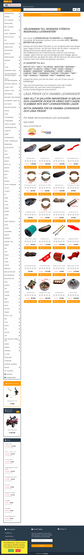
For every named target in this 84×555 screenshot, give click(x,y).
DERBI (12, 198)
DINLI (12, 201)
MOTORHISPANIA (12, 275)
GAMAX (12, 208)
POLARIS (12, 295)
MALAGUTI (12, 268)
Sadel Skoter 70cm (45, 158)
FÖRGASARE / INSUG (12, 70)
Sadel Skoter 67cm (45, 239)
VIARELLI (12, 344)
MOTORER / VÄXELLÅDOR (12, 97)
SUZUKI (12, 325)
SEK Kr (6, 1)
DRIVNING (12, 60)
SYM (12, 329)
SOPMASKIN (8, 361)
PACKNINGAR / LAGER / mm (12, 101)
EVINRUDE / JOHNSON (11, 364)
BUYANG (12, 181)
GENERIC (12, 211)
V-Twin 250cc (8, 444)
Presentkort (8, 374)
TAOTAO (12, 332)
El (12, 64)
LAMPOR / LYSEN (12, 90)
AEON (12, 154)
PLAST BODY (12, 104)
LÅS (6, 40)
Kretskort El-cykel (30, 292)
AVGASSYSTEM (12, 47)
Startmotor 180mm (10, 493)
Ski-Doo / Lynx (8, 315)
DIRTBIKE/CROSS (12, 137)
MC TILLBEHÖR (9, 371)
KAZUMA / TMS (12, 242)
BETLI (12, 178)
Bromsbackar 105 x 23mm (30, 185)
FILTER (12, 67)
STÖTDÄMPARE (12, 117)
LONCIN (12, 265)
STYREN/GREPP (12, 121)
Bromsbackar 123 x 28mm (45, 185)
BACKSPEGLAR (9, 50)
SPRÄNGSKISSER (12, 13)
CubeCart (45, 553)
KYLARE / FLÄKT (12, 87)
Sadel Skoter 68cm (30, 158)
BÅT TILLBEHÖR (9, 27)
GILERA (6, 215)
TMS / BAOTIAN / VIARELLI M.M (12, 340)
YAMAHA (12, 347)
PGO (12, 289)
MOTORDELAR (12, 94)
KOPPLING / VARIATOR (12, 84)
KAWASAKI (12, 238)
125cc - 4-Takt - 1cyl (10, 452)
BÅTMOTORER (9, 23)
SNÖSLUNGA (8, 357)
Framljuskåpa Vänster (31, 212)
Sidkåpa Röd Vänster (73, 239)
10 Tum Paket (8, 459)
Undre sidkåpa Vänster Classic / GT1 (73, 158)
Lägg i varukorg (30, 167)
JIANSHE (12, 235)
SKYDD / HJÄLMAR (12, 44)
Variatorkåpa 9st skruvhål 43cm (59, 212)
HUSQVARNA (12, 231)
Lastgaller (7, 500)
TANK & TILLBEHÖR (12, 124)
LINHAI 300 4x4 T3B (12, 430)
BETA (12, 174)
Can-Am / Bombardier (12, 184)
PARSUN (12, 367)
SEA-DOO (12, 309)
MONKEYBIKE (8, 144)
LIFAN (12, 258)
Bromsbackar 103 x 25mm (45, 212)
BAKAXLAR (7, 53)
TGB (12, 336)
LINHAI (12, 262)
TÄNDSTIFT (12, 131)
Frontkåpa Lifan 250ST (11, 477)
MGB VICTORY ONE (12, 272)
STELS (12, 322)
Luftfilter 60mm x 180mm (30, 239)
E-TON (12, 205)
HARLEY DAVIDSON (12, 221)
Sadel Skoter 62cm (59, 185)
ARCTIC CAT (12, 164)
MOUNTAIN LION (12, 278)
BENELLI (12, 171)
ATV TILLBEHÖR (12, 20)
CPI (12, 195)
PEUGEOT (12, 285)
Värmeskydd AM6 (59, 292)
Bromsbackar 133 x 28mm (73, 185)
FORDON (12, 17)
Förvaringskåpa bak (10, 516)
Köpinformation (9, 536)
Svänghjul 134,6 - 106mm (45, 292)
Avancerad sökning (28, 6)
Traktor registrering (10, 539)
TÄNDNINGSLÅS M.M (10, 127)
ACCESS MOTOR (12, 148)
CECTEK (12, 188)
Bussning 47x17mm (73, 212)
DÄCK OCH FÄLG (12, 37)
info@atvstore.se (34, 52)
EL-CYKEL (7, 354)
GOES (12, 218)
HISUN (12, 225)
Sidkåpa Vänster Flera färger (73, 265)
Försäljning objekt (10, 377)
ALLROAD (12, 158)
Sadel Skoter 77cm (59, 158)
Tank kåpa (7, 508)
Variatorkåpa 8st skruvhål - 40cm (30, 265)
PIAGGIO (12, 292)
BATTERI (12, 30)
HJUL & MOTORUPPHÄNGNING (12, 79)
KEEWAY (12, 245)
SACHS (12, 305)
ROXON (12, 302)
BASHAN (12, 168)
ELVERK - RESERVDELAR (11, 141)
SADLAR (7, 110)
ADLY (12, 151)
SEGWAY (12, 312)
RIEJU (12, 299)
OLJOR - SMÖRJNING (10, 33)
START (12, 114)
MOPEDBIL (12, 351)
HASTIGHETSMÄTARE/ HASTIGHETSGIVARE (12, 74)
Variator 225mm (73, 292)
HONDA (12, 228)
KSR (12, 248)
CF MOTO (12, 191)
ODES (12, 282)
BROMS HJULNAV (12, 57)
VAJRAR (12, 134)
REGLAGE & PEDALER (12, 107)
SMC (12, 319)
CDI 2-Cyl (7, 485)
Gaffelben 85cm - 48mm (59, 239)
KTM (12, 252)
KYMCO (12, 255)
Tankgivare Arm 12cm (12, 401)
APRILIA (7, 161)
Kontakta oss (8, 533)
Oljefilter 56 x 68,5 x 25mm (59, 265)
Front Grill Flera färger (45, 265)
